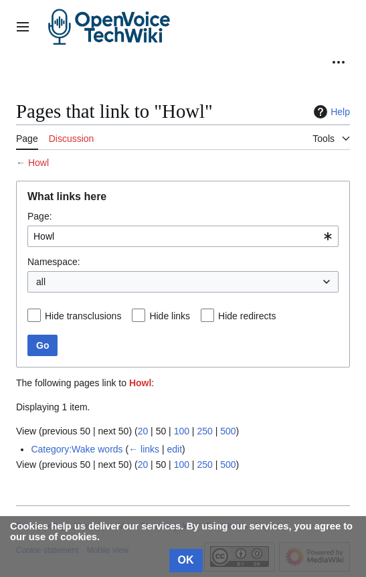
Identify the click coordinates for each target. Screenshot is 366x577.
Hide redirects (247, 316)
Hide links (169, 316)
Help (330, 111)
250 (204, 431)
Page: (39, 216)
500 (228, 431)
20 (143, 431)
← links (143, 449)
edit (174, 449)
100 (181, 431)
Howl (38, 162)
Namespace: (53, 261)
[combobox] (183, 236)
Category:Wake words (76, 449)
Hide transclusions (83, 316)
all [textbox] (40, 281)
